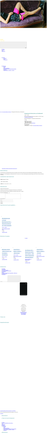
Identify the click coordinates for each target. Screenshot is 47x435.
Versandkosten (5, 59)
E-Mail (1, 202)
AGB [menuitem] (4, 428)
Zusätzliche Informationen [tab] (9, 168)
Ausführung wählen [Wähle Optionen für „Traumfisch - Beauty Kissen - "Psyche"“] (39, 260)
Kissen (3, 273)
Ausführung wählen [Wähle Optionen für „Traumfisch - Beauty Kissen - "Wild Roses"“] (16, 260)
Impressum (5, 69)
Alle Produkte (4, 270)
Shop (2, 50)
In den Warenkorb (27, 124)
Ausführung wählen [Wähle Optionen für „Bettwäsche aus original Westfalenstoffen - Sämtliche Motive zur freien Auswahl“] (4, 233)
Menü (13, 45)
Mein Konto (3, 51)
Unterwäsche (3, 275)
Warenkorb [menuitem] (3, 426)
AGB (4, 67)
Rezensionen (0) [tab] (15, 168)
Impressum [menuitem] (5, 431)
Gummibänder (4, 272)
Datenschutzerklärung (6, 68)
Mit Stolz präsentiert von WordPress (11, 411)
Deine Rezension (2, 199)
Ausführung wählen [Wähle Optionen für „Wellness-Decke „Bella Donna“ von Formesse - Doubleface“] (4, 260)
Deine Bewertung (2, 192)
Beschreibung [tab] (4, 168)
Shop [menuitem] (2, 424)
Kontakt (5, 66)
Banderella (1, 39)
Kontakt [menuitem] (5, 427)
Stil (25, 122)
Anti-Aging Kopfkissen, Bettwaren (37, 125)
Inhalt (25, 121)
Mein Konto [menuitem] (3, 425)
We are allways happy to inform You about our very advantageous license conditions (23, 314)
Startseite (3, 49)
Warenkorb (9, 57)
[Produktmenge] (28, 123)
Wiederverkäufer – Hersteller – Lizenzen (9, 70)
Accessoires (3, 269)
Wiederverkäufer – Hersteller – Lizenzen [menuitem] (9, 430)
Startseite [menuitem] (3, 423)
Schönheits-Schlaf (4, 274)
